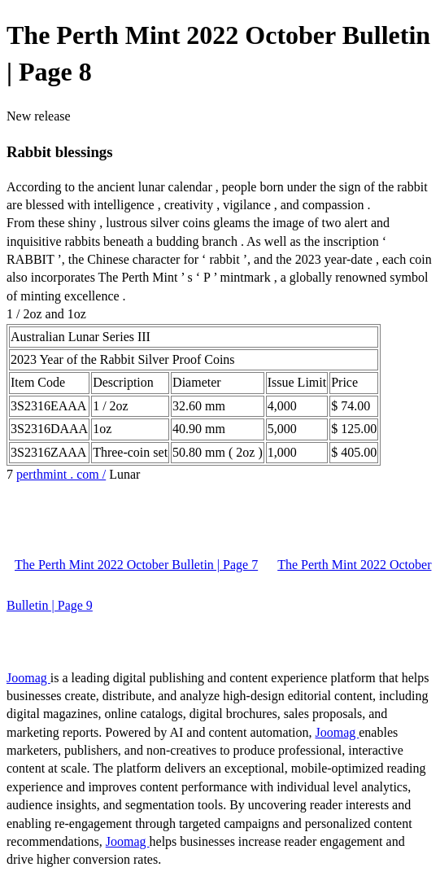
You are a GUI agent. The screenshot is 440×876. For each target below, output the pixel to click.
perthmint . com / (61, 474)
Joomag (28, 678)
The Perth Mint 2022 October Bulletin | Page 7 (136, 565)
